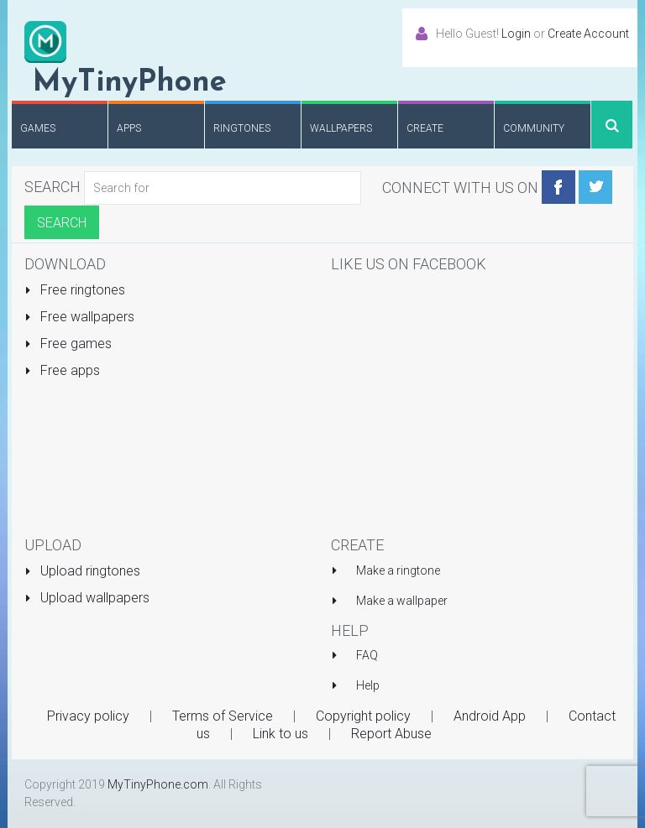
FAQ (367, 655)
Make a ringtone (398, 570)
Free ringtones (74, 290)
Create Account (588, 33)
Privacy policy (88, 716)
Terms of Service (222, 716)
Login (516, 33)
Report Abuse (391, 734)
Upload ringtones (82, 571)
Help (368, 685)
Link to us (280, 734)
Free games (68, 344)
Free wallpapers (79, 317)
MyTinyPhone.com (158, 784)
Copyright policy (363, 716)
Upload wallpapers (86, 598)
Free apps (62, 370)
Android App (490, 716)
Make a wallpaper (402, 600)
